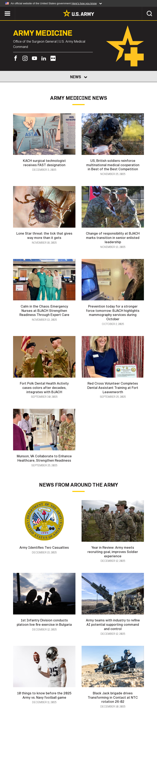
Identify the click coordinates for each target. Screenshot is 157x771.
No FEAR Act (143, 750)
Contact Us (29, 750)
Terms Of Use (74, 750)
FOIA (123, 750)
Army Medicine (42, 33)
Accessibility (102, 750)
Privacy (51, 750)
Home (9, 750)
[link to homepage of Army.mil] (78, 13)
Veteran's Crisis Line (78, 755)
